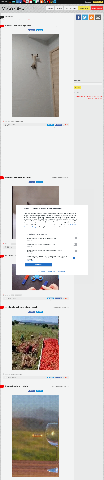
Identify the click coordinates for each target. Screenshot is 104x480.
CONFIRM (38, 265)
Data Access (52, 271)
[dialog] (52, 240)
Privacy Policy (62, 271)
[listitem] (52, 234)
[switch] (75, 238)
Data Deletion (41, 271)
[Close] (84, 209)
